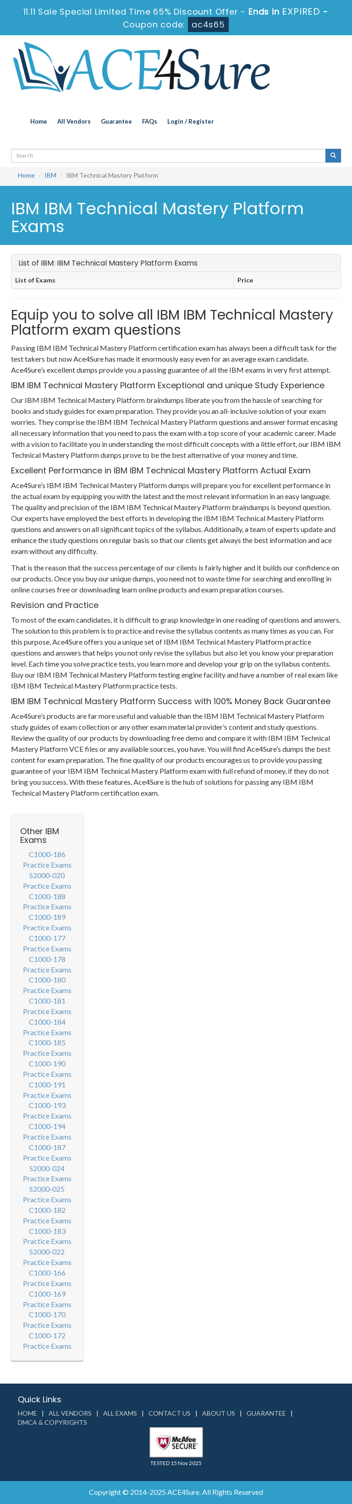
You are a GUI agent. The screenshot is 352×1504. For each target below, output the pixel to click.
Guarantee (116, 121)
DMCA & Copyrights (52, 1422)
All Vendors (74, 121)
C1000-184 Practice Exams (47, 1027)
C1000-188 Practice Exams (47, 901)
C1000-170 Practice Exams (47, 1319)
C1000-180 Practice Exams (47, 984)
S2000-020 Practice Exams (47, 880)
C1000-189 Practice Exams (47, 922)
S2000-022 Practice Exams (47, 1256)
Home (38, 121)
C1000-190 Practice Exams (47, 1068)
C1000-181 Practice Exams (47, 1005)
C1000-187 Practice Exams (47, 1152)
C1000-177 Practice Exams (47, 943)
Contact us (169, 1413)
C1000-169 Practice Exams (47, 1299)
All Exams (120, 1413)
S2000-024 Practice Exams (47, 1173)
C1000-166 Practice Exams (47, 1277)
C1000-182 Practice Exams (47, 1215)
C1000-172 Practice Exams (47, 1340)
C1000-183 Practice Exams (47, 1236)
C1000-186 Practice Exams (47, 859)
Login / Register (190, 121)
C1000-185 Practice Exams (47, 1047)
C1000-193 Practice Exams (47, 1110)
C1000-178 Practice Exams (47, 964)
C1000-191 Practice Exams (47, 1089)
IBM (50, 175)
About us (218, 1413)
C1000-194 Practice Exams (47, 1131)
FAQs (149, 121)
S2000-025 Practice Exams (47, 1194)
